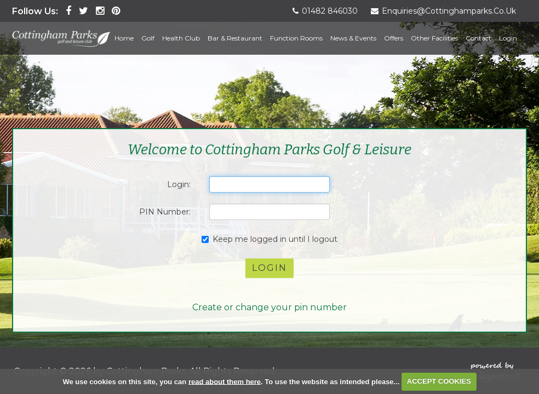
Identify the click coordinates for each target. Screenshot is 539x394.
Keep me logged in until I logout (269, 239)
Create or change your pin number (269, 307)
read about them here (224, 381)
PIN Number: (165, 212)
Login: (179, 184)
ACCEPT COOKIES (439, 381)
